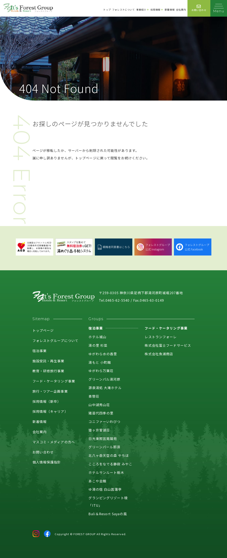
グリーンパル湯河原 (104, 379)
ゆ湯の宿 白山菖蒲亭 (105, 489)
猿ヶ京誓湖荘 (99, 430)
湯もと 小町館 (99, 362)
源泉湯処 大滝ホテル (105, 387)
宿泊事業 (39, 350)
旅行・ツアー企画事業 (50, 391)
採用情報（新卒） (46, 401)
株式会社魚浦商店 (159, 353)
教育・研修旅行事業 (48, 370)
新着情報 (39, 421)
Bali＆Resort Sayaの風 (107, 513)
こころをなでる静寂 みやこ (110, 463)
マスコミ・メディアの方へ (53, 441)
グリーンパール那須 (104, 446)
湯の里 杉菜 (97, 345)
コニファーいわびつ (104, 421)
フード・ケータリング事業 (53, 381)
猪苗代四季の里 (100, 413)
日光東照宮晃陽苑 (102, 438)
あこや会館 (97, 480)
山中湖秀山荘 (99, 404)
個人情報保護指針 (46, 462)
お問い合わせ (43, 452)
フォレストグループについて (55, 340)
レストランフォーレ (161, 336)
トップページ (43, 330)
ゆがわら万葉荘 (100, 370)
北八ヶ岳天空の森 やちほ (108, 455)
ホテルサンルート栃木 (106, 472)
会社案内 (39, 431)
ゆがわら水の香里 (102, 353)
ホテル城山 (97, 336)
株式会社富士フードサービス (168, 345)
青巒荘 (93, 396)
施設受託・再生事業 (48, 360)
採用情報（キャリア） (50, 411)
